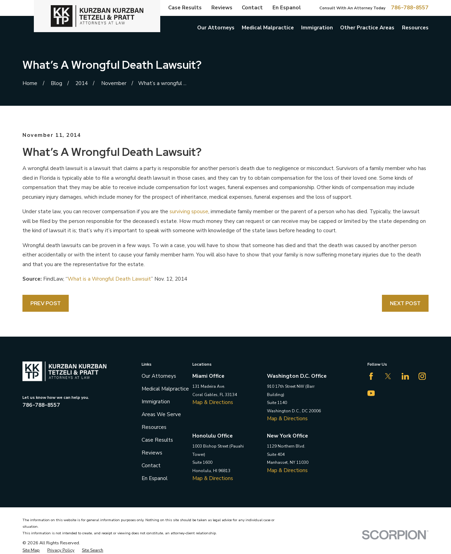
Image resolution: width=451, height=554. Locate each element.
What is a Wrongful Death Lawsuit (109, 278)
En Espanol (286, 7)
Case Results (185, 7)
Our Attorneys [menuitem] (215, 27)
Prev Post (45, 303)
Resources (154, 427)
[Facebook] (371, 376)
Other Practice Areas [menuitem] (367, 27)
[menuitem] (31, 550)
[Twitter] (388, 376)
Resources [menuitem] (415, 27)
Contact (252, 7)
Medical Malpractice (165, 388)
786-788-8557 (410, 7)
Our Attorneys (159, 376)
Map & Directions (212, 402)
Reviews (221, 7)
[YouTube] (371, 393)
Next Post (405, 303)
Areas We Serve (161, 414)
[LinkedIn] (405, 376)
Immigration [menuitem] (317, 27)
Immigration (156, 401)
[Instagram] (422, 376)
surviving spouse (189, 211)
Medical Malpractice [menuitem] (268, 27)
